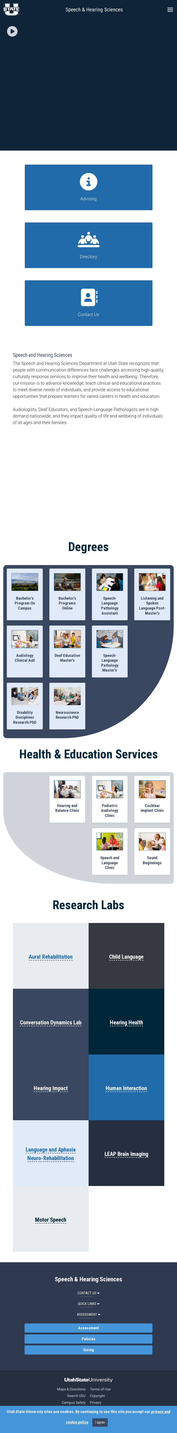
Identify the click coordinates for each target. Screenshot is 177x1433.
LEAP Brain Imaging (126, 1154)
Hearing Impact (51, 1088)
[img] (12, 31)
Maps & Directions (71, 1389)
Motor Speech (50, 1219)
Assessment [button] (88, 1314)
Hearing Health (126, 1022)
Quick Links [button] (88, 1304)
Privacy (95, 1403)
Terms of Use (100, 1389)
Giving (88, 1350)
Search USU (76, 1396)
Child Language (126, 956)
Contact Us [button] (88, 1293)
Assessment (88, 1328)
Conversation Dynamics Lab (50, 1022)
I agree (100, 1422)
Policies (88, 1339)
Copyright (97, 1396)
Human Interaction (126, 1088)
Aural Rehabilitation (51, 956)
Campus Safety (74, 1403)
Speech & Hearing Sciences (94, 10)
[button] (12, 31)
